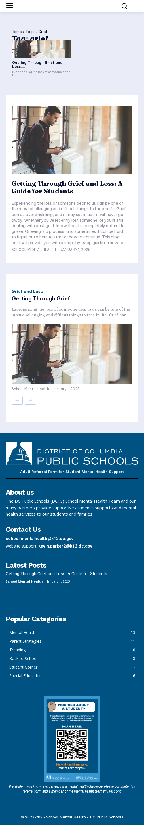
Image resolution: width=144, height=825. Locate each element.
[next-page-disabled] (30, 401)
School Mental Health (34, 250)
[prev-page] (17, 401)
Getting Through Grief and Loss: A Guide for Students (67, 187)
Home (17, 32)
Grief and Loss (27, 292)
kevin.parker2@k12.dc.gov (65, 546)
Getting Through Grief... (43, 298)
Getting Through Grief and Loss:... (37, 64)
